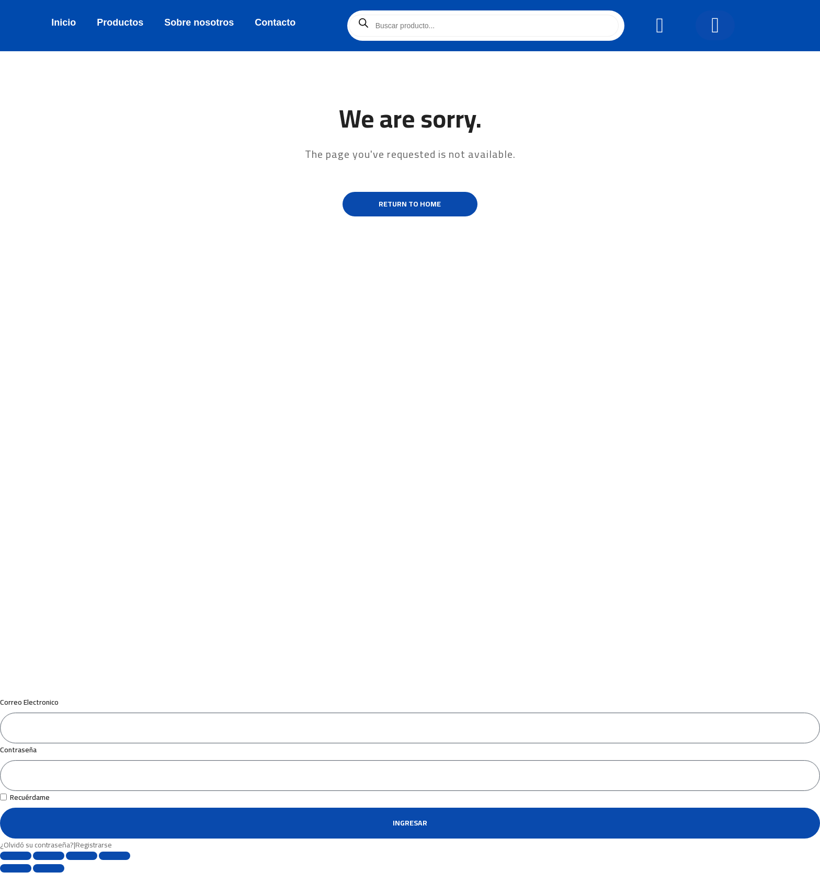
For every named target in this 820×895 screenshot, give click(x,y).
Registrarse (93, 862)
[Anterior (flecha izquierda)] (15, 886)
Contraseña (18, 767)
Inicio (63, 22)
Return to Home (410, 205)
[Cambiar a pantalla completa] (48, 873)
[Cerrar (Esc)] (114, 873)
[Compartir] (81, 873)
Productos (120, 22)
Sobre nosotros (199, 22)
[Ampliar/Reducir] (15, 873)
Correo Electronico (29, 720)
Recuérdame (25, 815)
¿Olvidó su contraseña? (37, 862)
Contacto (275, 22)
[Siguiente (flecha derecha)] (48, 886)
